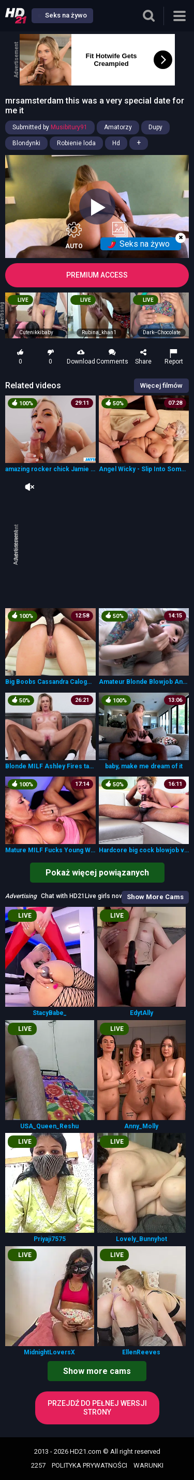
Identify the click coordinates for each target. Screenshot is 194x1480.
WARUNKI (148, 1465)
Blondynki (26, 143)
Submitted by (49, 127)
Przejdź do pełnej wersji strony (97, 1407)
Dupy (155, 127)
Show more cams (97, 1371)
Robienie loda (76, 143)
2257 (38, 1465)
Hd (116, 143)
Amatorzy (118, 127)
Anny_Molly (141, 1126)
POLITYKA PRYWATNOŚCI (89, 1465)
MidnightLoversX (49, 1352)
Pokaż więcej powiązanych (97, 872)
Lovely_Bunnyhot (141, 1239)
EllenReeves (141, 1352)
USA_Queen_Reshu (49, 1126)
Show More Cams (155, 897)
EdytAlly (141, 1013)
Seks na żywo (62, 15)
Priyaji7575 (50, 1239)
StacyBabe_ (50, 1013)
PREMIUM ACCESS (97, 275)
